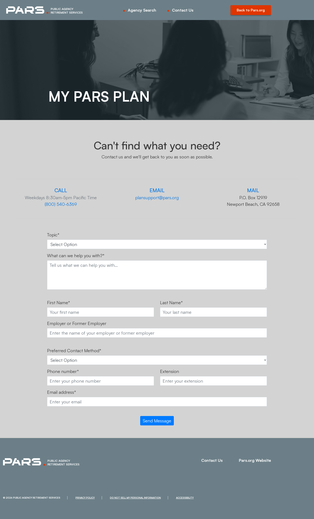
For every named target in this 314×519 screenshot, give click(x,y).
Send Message (157, 420)
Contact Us (182, 10)
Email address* (61, 392)
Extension (169, 371)
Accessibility (185, 497)
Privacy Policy (85, 497)
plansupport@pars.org (157, 197)
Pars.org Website (255, 460)
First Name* (58, 302)
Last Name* (171, 302)
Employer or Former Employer (76, 323)
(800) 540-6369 (61, 204)
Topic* (53, 234)
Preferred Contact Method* (74, 350)
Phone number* (63, 371)
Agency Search (142, 10)
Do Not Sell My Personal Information (135, 497)
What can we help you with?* (75, 255)
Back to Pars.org (251, 10)
